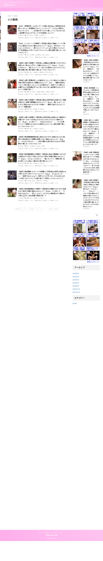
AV (44, 35)
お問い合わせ (58, 9)
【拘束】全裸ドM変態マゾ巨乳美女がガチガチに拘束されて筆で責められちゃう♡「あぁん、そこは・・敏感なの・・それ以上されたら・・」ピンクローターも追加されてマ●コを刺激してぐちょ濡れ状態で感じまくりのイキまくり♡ (91, 68)
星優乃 (38, 91)
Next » (55, 211)
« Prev (19, 211)
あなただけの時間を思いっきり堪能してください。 (51, 496)
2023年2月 (76, 260)
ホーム (44, 9)
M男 (28, 35)
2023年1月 (76, 263)
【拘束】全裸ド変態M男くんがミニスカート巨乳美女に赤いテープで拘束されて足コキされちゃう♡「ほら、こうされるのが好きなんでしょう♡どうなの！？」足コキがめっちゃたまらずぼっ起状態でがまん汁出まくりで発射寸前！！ (91, 148)
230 (49, 211)
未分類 (74, 281)
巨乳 (42, 53)
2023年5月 (76, 251)
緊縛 (28, 71)
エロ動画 (40, 35)
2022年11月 (76, 269)
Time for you (9, 5)
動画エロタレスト (94, 56)
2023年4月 (76, 254)
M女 (28, 53)
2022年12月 (76, 266)
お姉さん (31, 35)
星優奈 (36, 35)
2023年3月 (76, 257)
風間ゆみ (38, 53)
